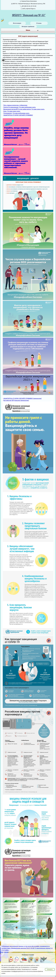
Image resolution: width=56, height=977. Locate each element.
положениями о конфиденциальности (13, 971)
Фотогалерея (17, 23)
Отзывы (39, 23)
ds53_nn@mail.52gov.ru (29, 8)
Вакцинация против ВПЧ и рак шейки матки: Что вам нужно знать (23, 109)
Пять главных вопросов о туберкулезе (15, 105)
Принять (50, 969)
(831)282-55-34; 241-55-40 (29, 6)
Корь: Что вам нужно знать (11, 111)
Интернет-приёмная (28, 26)
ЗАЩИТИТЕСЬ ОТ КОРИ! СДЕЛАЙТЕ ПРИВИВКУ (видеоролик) (22, 398)
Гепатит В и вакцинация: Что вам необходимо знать (19, 107)
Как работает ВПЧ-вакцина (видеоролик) (16, 400)
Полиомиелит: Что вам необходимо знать (16, 113)
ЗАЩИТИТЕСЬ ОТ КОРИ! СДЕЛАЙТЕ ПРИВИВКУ (18, 115)
